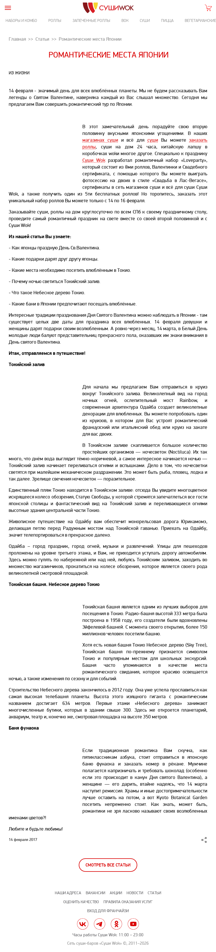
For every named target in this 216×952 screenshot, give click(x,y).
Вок (125, 20)
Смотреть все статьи (108, 865)
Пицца (167, 20)
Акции (116, 893)
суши (152, 140)
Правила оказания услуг (128, 902)
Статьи (154, 893)
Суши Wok (93, 160)
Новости (135, 893)
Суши (145, 20)
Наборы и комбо (21, 20)
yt (133, 924)
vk (82, 924)
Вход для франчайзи (108, 911)
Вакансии (95, 893)
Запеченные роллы (91, 20)
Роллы (54, 20)
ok (116, 924)
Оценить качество (81, 902)
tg (99, 924)
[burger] (7, 7)
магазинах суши (100, 140)
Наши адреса (68, 893)
